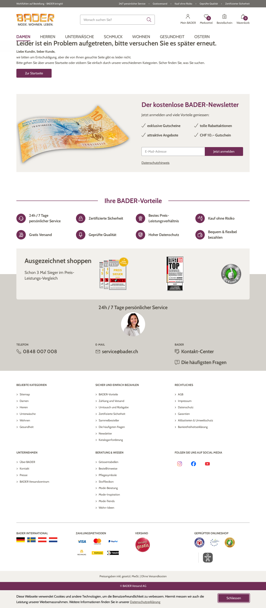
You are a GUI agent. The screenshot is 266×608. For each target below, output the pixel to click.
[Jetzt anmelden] (224, 169)
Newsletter (105, 451)
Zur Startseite (34, 91)
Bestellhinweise (108, 486)
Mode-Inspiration (109, 512)
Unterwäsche (28, 431)
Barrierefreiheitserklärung (193, 445)
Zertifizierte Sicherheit (112, 431)
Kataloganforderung (111, 457)
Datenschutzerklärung (145, 602)
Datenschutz (186, 425)
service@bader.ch (120, 369)
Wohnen (25, 438)
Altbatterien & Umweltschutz (195, 438)
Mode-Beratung (108, 506)
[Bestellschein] (224, 19)
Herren (24, 425)
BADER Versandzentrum (34, 499)
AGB (180, 412)
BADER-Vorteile (108, 412)
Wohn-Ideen (106, 525)
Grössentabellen (108, 480)
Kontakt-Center (197, 369)
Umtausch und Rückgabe (114, 425)
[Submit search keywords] (149, 20)
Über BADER (27, 480)
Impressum (184, 419)
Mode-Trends (107, 519)
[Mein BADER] (188, 19)
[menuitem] (23, 36)
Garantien (184, 431)
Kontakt (24, 486)
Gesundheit (27, 445)
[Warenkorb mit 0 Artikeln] (243, 19)
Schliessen (233, 598)
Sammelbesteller (109, 438)
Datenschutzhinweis (155, 181)
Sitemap (25, 412)
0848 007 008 (40, 369)
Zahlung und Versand (111, 419)
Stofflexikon (106, 499)
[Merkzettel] (206, 19)
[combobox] (117, 20)
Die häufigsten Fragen (203, 380)
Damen (24, 419)
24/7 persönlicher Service (132, 3)
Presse (23, 493)
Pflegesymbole (108, 493)
